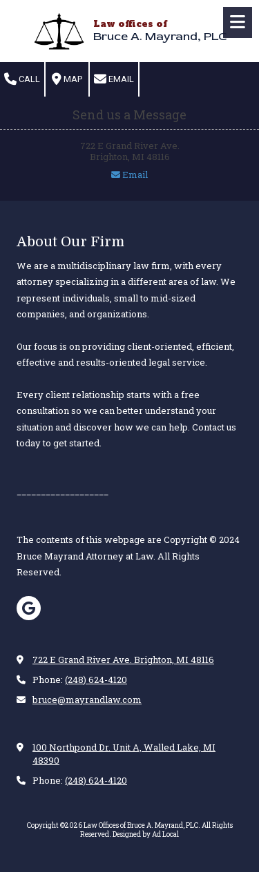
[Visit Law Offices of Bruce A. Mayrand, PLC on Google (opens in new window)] (29, 608)
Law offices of (130, 24)
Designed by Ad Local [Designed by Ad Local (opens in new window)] (146, 834)
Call (22, 79)
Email (114, 79)
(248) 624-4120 (96, 679)
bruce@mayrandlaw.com (87, 699)
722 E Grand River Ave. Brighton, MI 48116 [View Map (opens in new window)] (123, 659)
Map (67, 79)
